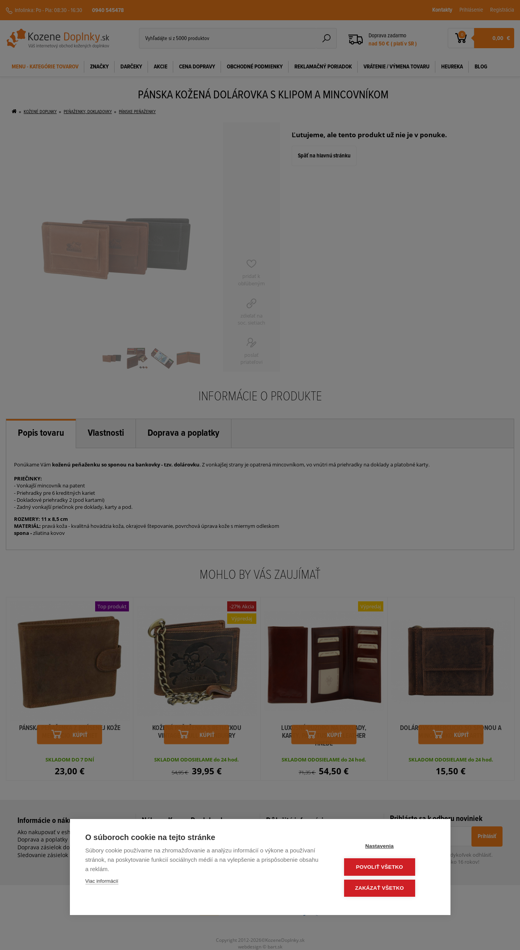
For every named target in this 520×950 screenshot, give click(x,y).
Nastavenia (388, 847)
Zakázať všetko (387, 888)
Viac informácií (101, 882)
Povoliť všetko (387, 868)
